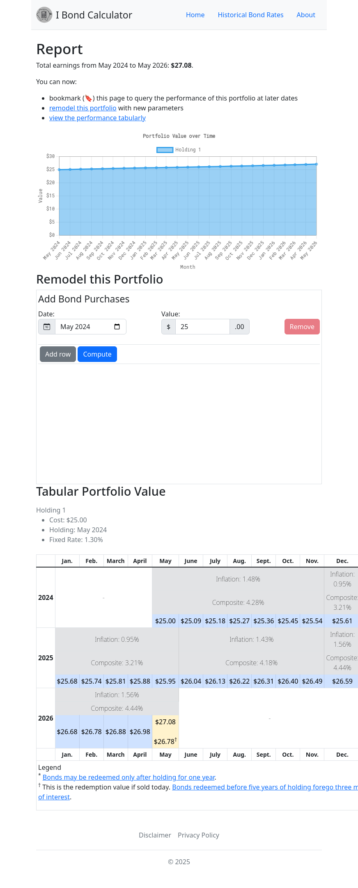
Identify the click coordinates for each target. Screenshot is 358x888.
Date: (82, 321)
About (306, 14)
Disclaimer (155, 835)
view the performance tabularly (97, 117)
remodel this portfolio (83, 107)
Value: (205, 321)
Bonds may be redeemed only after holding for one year (129, 777)
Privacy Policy (198, 835)
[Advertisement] (179, 423)
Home (195, 14)
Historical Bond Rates (250, 14)
